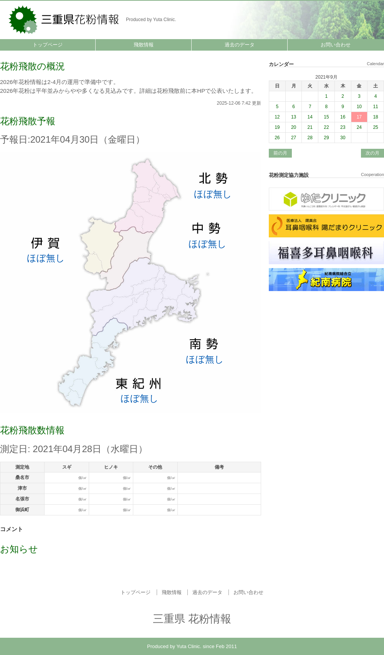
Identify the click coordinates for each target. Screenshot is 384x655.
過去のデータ (240, 45)
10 (359, 106)
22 (326, 127)
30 (342, 137)
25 (375, 127)
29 (326, 137)
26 (277, 137)
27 (293, 137)
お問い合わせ (336, 45)
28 (310, 137)
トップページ (48, 45)
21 (310, 127)
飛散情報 (144, 45)
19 (277, 127)
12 (277, 117)
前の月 (280, 153)
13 (293, 117)
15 (326, 117)
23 (342, 127)
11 (375, 106)
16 (342, 117)
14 (310, 117)
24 (359, 127)
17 (359, 117)
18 (375, 117)
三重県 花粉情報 (64, 19)
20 (293, 127)
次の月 (372, 153)
